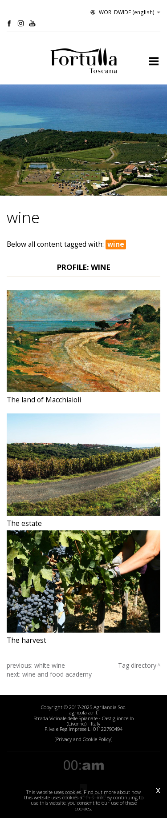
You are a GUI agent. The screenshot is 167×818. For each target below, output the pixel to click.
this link (95, 797)
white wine (49, 665)
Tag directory (137, 665)
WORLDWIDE (124, 12)
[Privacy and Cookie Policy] (83, 739)
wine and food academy (57, 674)
